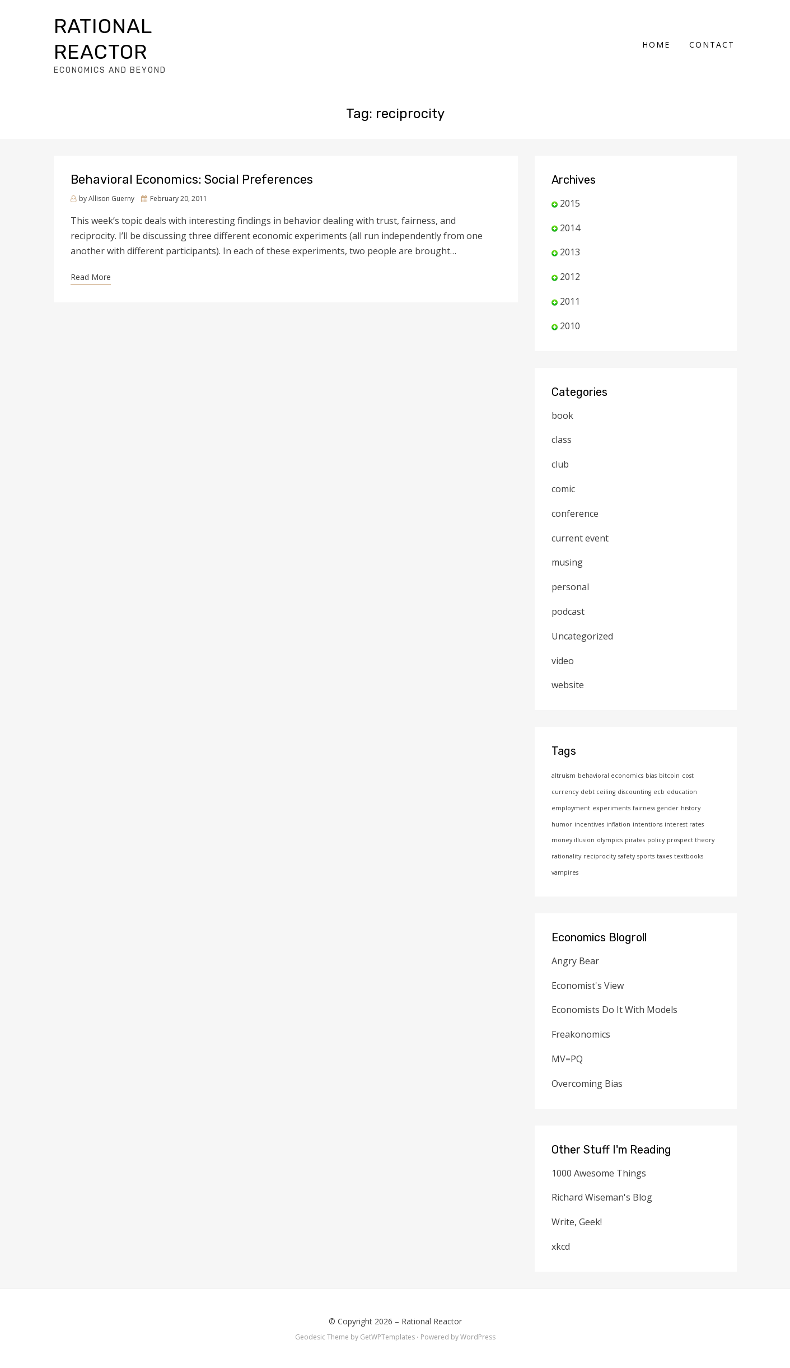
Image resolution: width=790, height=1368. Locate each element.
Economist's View (587, 967)
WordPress (477, 1318)
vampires (564, 854)
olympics (610, 821)
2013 (570, 233)
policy (656, 821)
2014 (570, 209)
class (561, 421)
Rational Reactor (152, 29)
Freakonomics (580, 1016)
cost (688, 757)
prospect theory (690, 821)
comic (563, 470)
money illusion (573, 821)
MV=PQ (567, 1040)
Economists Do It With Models (614, 991)
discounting (634, 773)
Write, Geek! (576, 1203)
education (682, 773)
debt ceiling (598, 773)
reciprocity (599, 838)
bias (651, 757)
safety (626, 838)
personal (570, 568)
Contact (714, 35)
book (562, 397)
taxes (664, 838)
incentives (589, 806)
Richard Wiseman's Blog (601, 1179)
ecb (659, 773)
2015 (570, 185)
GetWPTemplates (387, 1318)
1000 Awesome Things (598, 1154)
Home (658, 35)
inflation (618, 806)
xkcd (560, 1228)
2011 (570, 283)
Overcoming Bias (587, 1065)
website (567, 666)
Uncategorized (582, 617)
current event (580, 519)
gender (668, 789)
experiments (611, 789)
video (562, 642)
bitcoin (669, 757)
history (690, 789)
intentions (647, 806)
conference (575, 495)
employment (570, 789)
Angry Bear (575, 942)
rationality (566, 838)
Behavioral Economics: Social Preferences (192, 161)
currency (564, 773)
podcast (568, 593)
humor (561, 806)
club (560, 446)
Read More (91, 258)
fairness (644, 789)
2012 (570, 258)
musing (567, 544)
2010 (570, 307)
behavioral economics (610, 757)
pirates (635, 821)
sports (646, 838)
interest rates (684, 806)
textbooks (688, 838)
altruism (563, 757)
